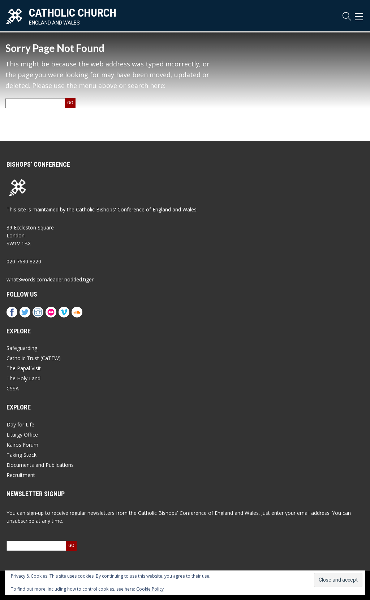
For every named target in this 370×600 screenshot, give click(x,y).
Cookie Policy (150, 589)
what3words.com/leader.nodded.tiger (50, 279)
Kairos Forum (22, 444)
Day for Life (20, 424)
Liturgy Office (22, 434)
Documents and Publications (40, 464)
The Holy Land (23, 378)
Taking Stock (21, 454)
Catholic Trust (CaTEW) (34, 358)
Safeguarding (22, 348)
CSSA (13, 388)
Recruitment (21, 475)
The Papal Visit (24, 368)
